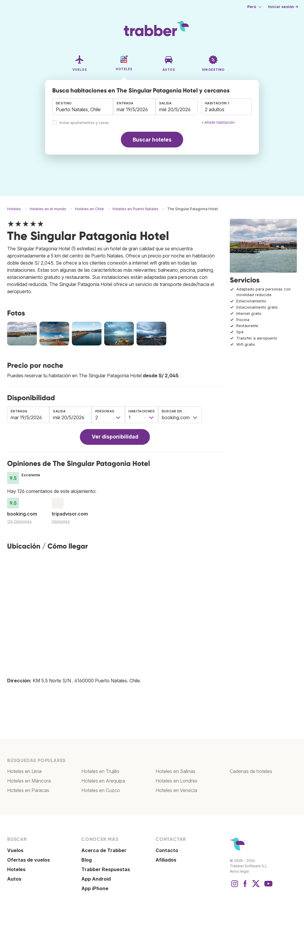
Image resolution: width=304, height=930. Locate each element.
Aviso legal (239, 871)
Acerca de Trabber (103, 850)
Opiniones (61, 521)
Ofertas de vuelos (28, 860)
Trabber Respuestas (105, 869)
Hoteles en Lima (24, 771)
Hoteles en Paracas (28, 790)
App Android (96, 879)
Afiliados (166, 860)
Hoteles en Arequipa (103, 781)
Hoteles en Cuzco (100, 790)
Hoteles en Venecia (176, 790)
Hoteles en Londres (176, 781)
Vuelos (15, 850)
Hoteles (16, 869)
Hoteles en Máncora (29, 781)
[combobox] (82, 106)
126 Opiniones (19, 521)
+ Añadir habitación (218, 122)
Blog (86, 860)
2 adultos (214, 109)
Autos (14, 879)
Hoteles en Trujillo (100, 771)
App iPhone (94, 888)
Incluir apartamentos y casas (84, 123)
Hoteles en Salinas (175, 771)
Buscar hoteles (152, 139)
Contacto (167, 850)
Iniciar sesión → (283, 6)
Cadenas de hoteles (251, 771)
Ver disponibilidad (115, 436)
